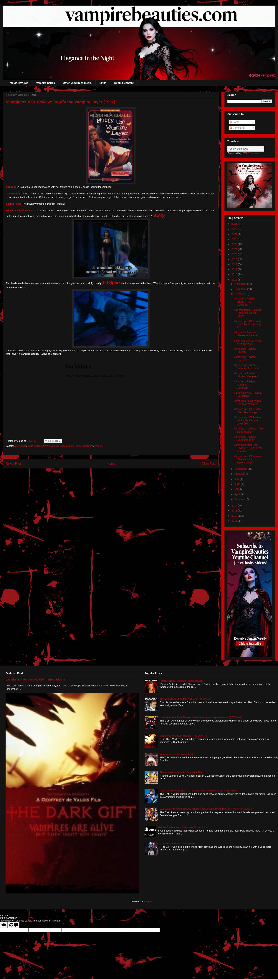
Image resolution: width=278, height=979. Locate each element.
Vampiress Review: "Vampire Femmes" (246, 367)
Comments (237, 127)
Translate (251, 153)
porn (78, 446)
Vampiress (87, 446)
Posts (234, 122)
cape (23, 446)
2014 (234, 505)
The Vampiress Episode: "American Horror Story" (248, 313)
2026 (234, 223)
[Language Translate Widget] (245, 149)
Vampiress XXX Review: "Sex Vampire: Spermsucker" (248, 459)
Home (111, 463)
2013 (234, 510)
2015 (234, 279)
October (239, 294)
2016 (234, 274)
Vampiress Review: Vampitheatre (177, 754)
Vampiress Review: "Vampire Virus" (179, 843)
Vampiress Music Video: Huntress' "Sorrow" (248, 402)
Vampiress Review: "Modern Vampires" (246, 375)
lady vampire (68, 446)
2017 (234, 269)
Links (103, 82)
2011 (234, 520)
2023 (234, 238)
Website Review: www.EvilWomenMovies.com (182, 827)
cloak (39, 446)
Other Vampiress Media (77, 82)
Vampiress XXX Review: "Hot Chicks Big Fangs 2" (248, 324)
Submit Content (123, 82)
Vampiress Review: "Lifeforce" (245, 358)
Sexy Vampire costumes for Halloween (248, 342)
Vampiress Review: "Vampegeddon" (245, 438)
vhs (96, 446)
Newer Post (13, 463)
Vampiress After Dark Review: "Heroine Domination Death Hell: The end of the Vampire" (207, 809)
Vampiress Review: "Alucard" (245, 350)
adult (17, 446)
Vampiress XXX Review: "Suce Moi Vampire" (248, 411)
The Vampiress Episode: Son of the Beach (182, 772)
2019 (234, 259)
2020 (234, 254)
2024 (234, 233)
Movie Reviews (19, 82)
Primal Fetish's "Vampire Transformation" (181, 680)
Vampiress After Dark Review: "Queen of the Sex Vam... (248, 448)
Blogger (148, 901)
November (240, 289)
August (238, 473)
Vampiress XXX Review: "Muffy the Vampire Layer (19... (248, 420)
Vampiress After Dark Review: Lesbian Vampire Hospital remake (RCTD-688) (201, 717)
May (237, 489)
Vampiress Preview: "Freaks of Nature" (246, 334)
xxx (101, 446)
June (237, 484)
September (241, 468)
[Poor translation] (13, 925)
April (237, 494)
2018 (234, 264)
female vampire (51, 446)
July (237, 479)
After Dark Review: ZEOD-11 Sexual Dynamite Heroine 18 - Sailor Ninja (198, 790)
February (240, 499)
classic (31, 446)
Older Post (209, 463)
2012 (234, 515)
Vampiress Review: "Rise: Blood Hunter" (249, 430)
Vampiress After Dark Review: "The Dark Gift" (36, 679)
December (240, 283)
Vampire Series (45, 82)
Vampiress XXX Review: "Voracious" (248, 394)
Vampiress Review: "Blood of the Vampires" (245, 301)
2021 (234, 249)
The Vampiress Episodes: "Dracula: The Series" (185, 699)
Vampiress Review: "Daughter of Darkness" (245, 384)
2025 (234, 228)
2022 (234, 244)
